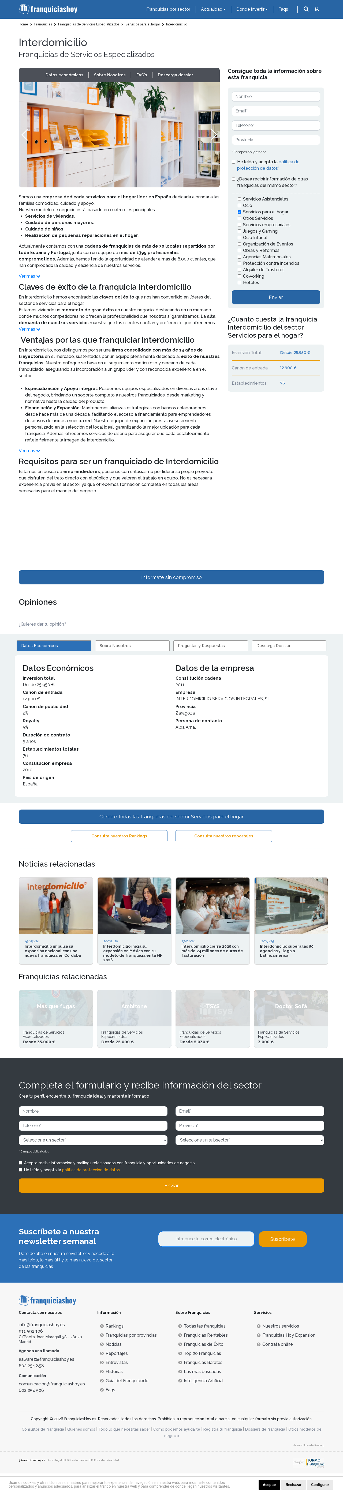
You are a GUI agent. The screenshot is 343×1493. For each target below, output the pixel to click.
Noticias (111, 1363)
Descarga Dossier (273, 645)
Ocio (247, 205)
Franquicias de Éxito (200, 1363)
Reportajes (114, 1372)
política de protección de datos (91, 1190)
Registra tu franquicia (222, 1449)
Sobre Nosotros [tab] (115, 645)
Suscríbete (282, 1259)
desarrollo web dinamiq (308, 1464)
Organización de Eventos (268, 244)
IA (317, 9)
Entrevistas (114, 1382)
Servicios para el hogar (265, 211)
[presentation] (199, 1281)
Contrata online (275, 1363)
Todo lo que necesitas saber (124, 1449)
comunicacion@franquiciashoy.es (52, 1403)
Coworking (253, 276)
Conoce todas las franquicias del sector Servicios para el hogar (171, 816)
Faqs (283, 9)
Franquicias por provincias (128, 1354)
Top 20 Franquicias (199, 1372)
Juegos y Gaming (260, 231)
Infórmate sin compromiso (171, 577)
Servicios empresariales (266, 224)
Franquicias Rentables (203, 1354)
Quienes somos (81, 1449)
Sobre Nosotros (110, 75)
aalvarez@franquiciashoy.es (46, 1378)
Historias (111, 1391)
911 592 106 (31, 1350)
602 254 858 (31, 1385)
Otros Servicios (258, 218)
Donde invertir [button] (250, 9)
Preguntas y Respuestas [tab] (201, 645)
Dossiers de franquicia (265, 1449)
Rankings (112, 1345)
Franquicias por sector (168, 9)
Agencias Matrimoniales (267, 256)
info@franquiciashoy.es (42, 1344)
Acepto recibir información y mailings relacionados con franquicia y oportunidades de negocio (109, 1183)
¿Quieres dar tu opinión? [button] (42, 624)
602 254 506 (31, 1409)
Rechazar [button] (293, 1485)
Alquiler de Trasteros (264, 269)
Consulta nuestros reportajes (223, 836)
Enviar (276, 297)
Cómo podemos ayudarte (176, 1449)
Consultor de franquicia (43, 1449)
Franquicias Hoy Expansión (286, 1354)
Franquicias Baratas (200, 1382)
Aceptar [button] (269, 1485)
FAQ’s (141, 75)
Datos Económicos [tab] (39, 645)
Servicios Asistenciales (265, 199)
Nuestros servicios (278, 1345)
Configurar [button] (320, 1485)
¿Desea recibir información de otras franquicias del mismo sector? (272, 182)
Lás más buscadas (199, 1391)
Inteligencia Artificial (200, 1400)
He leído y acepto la (268, 165)
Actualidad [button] (211, 9)
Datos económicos (64, 75)
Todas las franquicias (202, 1345)
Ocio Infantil (255, 237)
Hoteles (251, 282)
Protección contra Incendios (271, 263)
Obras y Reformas (261, 250)
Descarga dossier (175, 75)
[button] (213, 135)
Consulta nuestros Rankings (119, 836)
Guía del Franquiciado (124, 1400)
